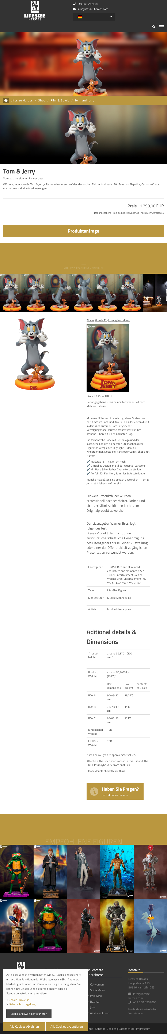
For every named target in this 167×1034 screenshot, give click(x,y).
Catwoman (97, 984)
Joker (93, 1007)
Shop (41, 100)
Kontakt (100, 1028)
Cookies (112, 1028)
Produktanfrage (83, 230)
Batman (95, 1001)
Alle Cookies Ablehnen (24, 1026)
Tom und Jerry (85, 100)
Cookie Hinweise (19, 1000)
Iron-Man (96, 996)
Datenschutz (126, 1028)
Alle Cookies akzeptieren (66, 1026)
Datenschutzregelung (22, 1004)
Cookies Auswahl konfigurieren (29, 1014)
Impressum (143, 1028)
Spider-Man (97, 990)
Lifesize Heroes (22, 100)
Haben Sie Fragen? (120, 791)
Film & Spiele (60, 100)
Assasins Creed (99, 1013)
